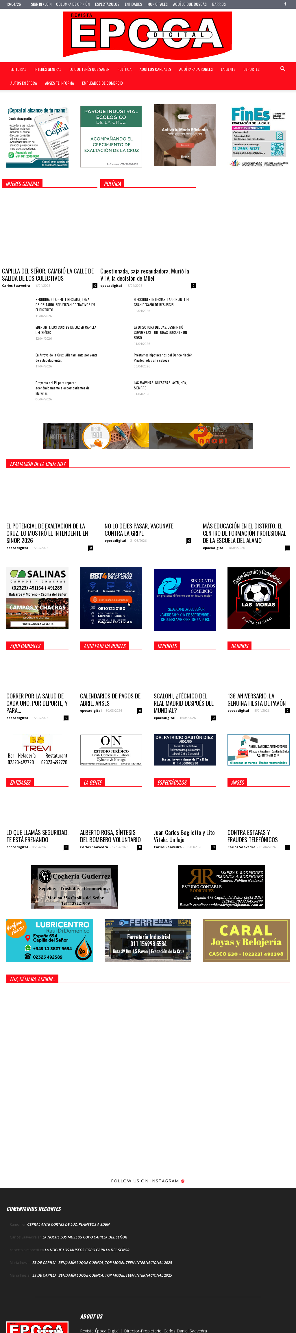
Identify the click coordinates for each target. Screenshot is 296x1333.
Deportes (251, 69)
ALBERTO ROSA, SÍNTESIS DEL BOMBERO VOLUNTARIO (110, 836)
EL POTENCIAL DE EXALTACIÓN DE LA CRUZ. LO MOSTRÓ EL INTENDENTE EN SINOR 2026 (47, 533)
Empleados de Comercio (102, 83)
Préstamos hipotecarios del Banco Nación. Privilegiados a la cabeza (163, 357)
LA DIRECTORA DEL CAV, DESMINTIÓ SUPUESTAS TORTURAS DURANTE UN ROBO (160, 332)
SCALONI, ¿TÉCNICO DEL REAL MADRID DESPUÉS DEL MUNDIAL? (184, 703)
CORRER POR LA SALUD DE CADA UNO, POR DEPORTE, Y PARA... (37, 703)
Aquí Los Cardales (155, 69)
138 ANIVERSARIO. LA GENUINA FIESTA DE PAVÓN (256, 699)
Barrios (219, 4)
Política (124, 69)
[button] (283, 69)
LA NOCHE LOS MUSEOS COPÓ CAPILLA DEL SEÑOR (84, 1237)
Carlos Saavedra (16, 285)
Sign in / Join (41, 4)
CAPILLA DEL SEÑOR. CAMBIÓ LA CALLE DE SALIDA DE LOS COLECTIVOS (48, 274)
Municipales (157, 4)
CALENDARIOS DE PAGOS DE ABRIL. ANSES (110, 699)
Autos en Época (23, 83)
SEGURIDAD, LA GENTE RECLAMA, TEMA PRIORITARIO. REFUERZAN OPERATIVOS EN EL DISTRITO (65, 304)
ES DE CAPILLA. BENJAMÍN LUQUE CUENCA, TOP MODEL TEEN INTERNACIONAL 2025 (102, 1262)
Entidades (133, 4)
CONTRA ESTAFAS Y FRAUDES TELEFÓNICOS (252, 836)
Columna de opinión (73, 4)
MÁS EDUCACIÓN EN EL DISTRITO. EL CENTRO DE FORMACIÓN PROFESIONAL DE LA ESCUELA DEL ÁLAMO (244, 533)
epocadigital (111, 285)
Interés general (47, 69)
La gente (228, 69)
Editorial (18, 69)
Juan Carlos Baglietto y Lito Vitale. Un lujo (184, 836)
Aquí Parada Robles (196, 69)
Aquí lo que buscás (190, 4)
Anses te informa (59, 83)
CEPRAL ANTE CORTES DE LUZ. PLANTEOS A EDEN (68, 1224)
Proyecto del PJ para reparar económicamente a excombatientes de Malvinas (63, 387)
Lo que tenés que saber (89, 69)
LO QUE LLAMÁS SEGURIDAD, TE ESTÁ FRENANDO (37, 836)
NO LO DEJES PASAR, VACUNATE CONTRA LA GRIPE (139, 529)
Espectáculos (107, 4)
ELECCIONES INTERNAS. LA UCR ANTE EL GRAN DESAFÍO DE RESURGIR (161, 302)
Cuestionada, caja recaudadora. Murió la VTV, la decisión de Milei (144, 274)
